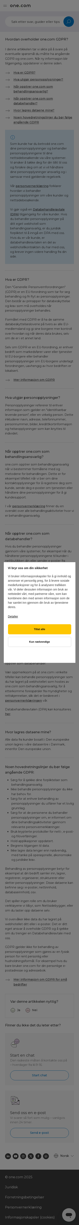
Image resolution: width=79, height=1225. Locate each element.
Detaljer (13, 616)
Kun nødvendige (39, 641)
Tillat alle (39, 629)
